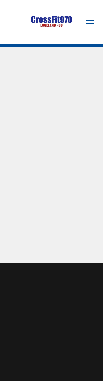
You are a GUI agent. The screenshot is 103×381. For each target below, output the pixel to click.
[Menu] (90, 22)
